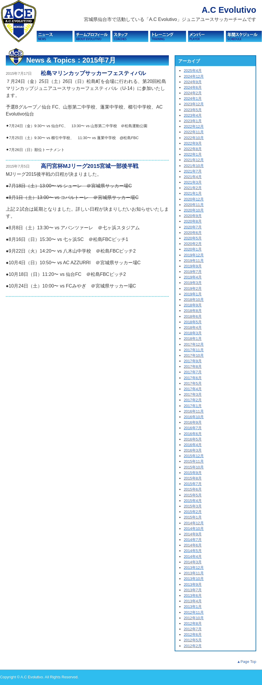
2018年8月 (193, 310)
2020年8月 (193, 221)
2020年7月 (193, 227)
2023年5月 (193, 110)
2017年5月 (193, 383)
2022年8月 (193, 149)
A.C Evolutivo (229, 10)
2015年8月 (193, 478)
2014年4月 (193, 556)
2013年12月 (194, 567)
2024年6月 (193, 87)
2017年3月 (193, 394)
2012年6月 (193, 634)
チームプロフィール (92, 36)
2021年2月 (193, 188)
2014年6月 (193, 545)
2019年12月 (194, 255)
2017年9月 (193, 361)
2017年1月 (193, 406)
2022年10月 (194, 138)
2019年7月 (193, 271)
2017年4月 (193, 389)
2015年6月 (193, 489)
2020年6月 (193, 232)
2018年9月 (193, 305)
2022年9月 (193, 143)
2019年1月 (193, 294)
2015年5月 (193, 495)
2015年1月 (193, 517)
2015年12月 (194, 456)
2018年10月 (194, 299)
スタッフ (130, 36)
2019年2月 (193, 288)
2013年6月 (193, 595)
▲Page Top (246, 661)
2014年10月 (194, 528)
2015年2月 (193, 512)
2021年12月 (194, 160)
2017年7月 (193, 372)
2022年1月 (193, 154)
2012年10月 (194, 618)
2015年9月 (193, 473)
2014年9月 (193, 534)
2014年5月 (193, 551)
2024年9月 (193, 82)
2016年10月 (194, 417)
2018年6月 (193, 316)
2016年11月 (194, 411)
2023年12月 (194, 104)
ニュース (54, 36)
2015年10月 (194, 467)
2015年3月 (193, 506)
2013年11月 (194, 573)
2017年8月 (193, 366)
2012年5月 (193, 640)
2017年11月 (194, 350)
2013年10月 (194, 578)
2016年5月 (193, 439)
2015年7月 (193, 484)
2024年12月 (194, 76)
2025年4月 (193, 70)
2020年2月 (193, 244)
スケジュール (244, 36)
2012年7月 (193, 629)
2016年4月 (193, 445)
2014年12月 (194, 523)
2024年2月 (193, 93)
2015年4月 (193, 500)
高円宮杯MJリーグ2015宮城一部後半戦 (89, 166)
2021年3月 (193, 182)
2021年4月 (193, 177)
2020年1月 (193, 249)
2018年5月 (193, 322)
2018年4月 (193, 327)
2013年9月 (193, 584)
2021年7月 (193, 171)
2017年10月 (194, 355)
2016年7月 (193, 428)
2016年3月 (193, 450)
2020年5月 (193, 238)
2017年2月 (193, 400)
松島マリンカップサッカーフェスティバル (93, 73)
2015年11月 (194, 461)
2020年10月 (194, 210)
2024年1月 (193, 98)
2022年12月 (194, 126)
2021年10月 (194, 166)
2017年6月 (193, 378)
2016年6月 (193, 434)
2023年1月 (193, 121)
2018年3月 (193, 333)
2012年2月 (193, 646)
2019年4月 (193, 277)
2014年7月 (193, 539)
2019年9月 (193, 266)
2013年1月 (193, 606)
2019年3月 (193, 283)
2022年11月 (194, 132)
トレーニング (168, 36)
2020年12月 (194, 199)
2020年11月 (194, 205)
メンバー (206, 36)
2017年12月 (194, 344)
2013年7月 (193, 590)
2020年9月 (193, 216)
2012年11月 (194, 612)
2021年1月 (193, 193)
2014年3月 (193, 562)
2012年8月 (193, 623)
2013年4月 (193, 601)
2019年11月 (194, 260)
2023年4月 (193, 115)
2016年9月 (193, 422)
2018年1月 (193, 338)
